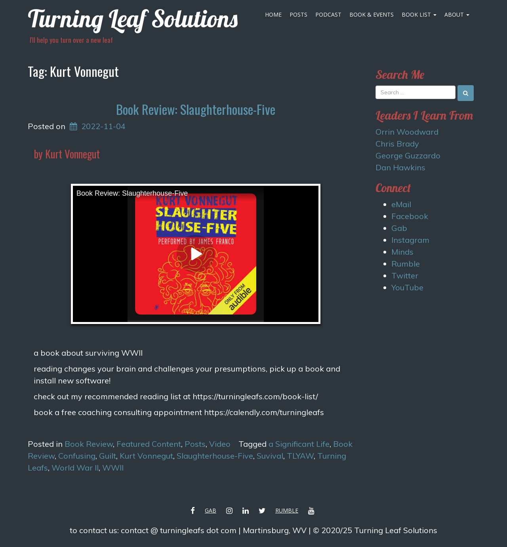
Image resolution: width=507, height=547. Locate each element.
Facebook (409, 216)
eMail (401, 204)
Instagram (410, 240)
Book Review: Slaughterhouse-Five (195, 109)
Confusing (76, 456)
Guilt (107, 456)
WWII (113, 468)
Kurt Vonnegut (146, 456)
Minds (402, 252)
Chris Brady (397, 144)
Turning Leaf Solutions (133, 18)
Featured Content (148, 444)
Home (273, 14)
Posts (298, 14)
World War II (75, 468)
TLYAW (300, 456)
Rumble (405, 264)
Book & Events (371, 14)
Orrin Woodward (406, 132)
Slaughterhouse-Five (215, 456)
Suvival (270, 456)
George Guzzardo (407, 155)
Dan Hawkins (400, 167)
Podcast (328, 14)
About (456, 14)
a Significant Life (299, 444)
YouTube (407, 287)
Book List (419, 14)
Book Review (89, 444)
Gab (399, 228)
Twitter (404, 275)
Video (220, 444)
